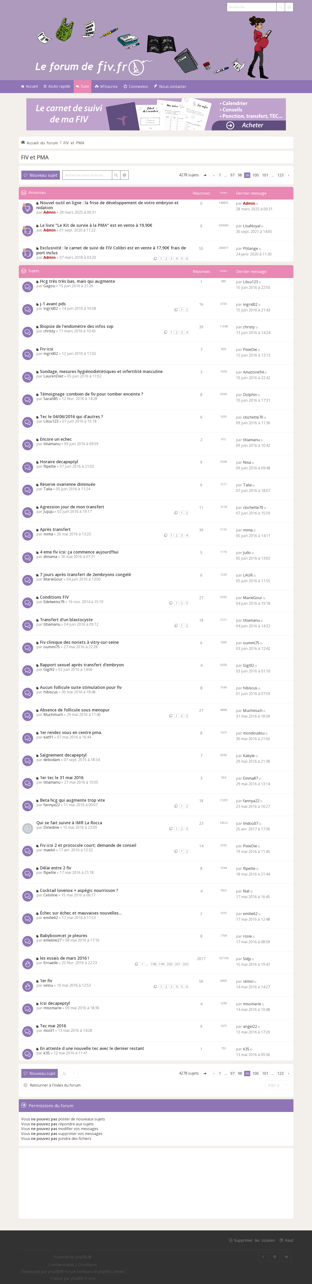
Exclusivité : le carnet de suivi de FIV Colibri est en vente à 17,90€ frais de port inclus (111, 250)
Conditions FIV (54, 597)
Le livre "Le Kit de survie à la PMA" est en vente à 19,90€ (96, 225)
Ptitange (250, 248)
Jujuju (48, 511)
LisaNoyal (251, 225)
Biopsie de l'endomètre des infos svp (76, 326)
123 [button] (280, 175)
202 (185, 964)
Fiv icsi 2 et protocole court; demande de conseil (88, 845)
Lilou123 (250, 281)
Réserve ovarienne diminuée (67, 484)
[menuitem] (106, 86)
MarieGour (53, 579)
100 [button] (255, 175)
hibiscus (50, 692)
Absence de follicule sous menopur (75, 710)
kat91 (48, 737)
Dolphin (250, 394)
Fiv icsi (46, 349)
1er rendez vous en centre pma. (71, 732)
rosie (247, 936)
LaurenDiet (53, 376)
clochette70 (253, 417)
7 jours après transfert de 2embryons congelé (85, 574)
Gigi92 (48, 669)
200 (169, 964)
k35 (46, 1053)
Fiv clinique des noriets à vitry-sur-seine (79, 642)
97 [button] (232, 175)
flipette (49, 466)
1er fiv (46, 980)
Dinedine (51, 827)
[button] (205, 175)
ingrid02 (50, 308)
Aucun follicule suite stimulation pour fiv (81, 687)
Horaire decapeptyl (59, 461)
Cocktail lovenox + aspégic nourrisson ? (79, 890)
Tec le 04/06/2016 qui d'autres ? (71, 416)
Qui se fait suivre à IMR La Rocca (69, 822)
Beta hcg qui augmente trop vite (72, 800)
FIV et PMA (35, 157)
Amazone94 (253, 372)
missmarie (52, 1007)
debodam (51, 759)
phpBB (54, 1271)
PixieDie (250, 349)
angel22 (250, 1026)
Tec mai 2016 (53, 1026)
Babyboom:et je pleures (63, 935)
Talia (47, 488)
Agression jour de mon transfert (72, 507)
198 (153, 964)
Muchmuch (53, 714)
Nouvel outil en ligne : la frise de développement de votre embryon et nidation (107, 205)
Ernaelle (50, 962)
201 (177, 964)
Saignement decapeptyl (63, 755)
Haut (289, 1240)
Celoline (50, 895)
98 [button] (240, 175)
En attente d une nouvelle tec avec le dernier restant (92, 1048)
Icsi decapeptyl (55, 1003)
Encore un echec (56, 439)
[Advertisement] (156, 1183)
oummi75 (51, 646)
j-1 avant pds (53, 303)
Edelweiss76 (54, 601)
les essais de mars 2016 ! (64, 958)
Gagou (49, 285)
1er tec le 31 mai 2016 (61, 777)
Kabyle (249, 755)
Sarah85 (50, 398)
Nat (246, 891)
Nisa (247, 462)
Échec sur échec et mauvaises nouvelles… (81, 913)
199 (161, 964)
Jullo (247, 552)
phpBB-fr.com (83, 1278)
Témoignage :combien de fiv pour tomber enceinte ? (91, 394)
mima (48, 534)
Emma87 (250, 778)
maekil (49, 849)
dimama (50, 556)
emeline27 (52, 940)
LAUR (248, 575)
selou (48, 985)
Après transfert (55, 529)
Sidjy (247, 958)
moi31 (48, 1030)
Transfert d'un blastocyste (66, 619)
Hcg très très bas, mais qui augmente (77, 281)
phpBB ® (83, 1257)
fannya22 (51, 804)
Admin (49, 212)
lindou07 (250, 823)
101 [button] (265, 175)
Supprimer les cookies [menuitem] (254, 1240)
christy (49, 331)
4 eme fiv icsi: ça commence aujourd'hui (79, 552)
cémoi (248, 981)
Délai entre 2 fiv (55, 868)
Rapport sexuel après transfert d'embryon (82, 665)
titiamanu (51, 443)
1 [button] (220, 175)
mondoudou (254, 733)
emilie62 (50, 917)
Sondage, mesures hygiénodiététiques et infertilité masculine (101, 371)
